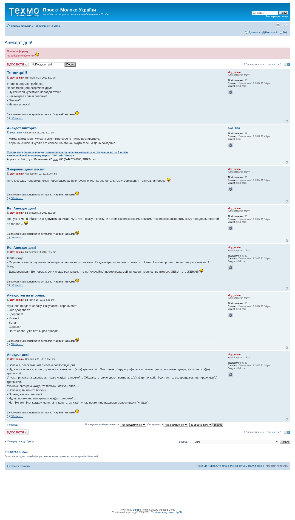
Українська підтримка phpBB (166, 512)
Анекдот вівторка (22, 128)
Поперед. (12, 424)
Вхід (285, 32)
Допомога (254, 32)
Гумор (56, 26)
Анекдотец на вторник (26, 295)
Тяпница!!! (17, 73)
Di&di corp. (17, 118)
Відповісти (17, 64)
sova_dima (16, 132)
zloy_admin (16, 77)
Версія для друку (277, 25)
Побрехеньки (42, 26)
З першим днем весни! (26, 169)
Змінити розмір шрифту (284, 25)
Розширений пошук (277, 16)
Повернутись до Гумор (20, 441)
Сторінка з (273, 64)
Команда (202, 465)
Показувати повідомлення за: (115, 424)
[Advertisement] (147, 480)
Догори (287, 121)
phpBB (136, 510)
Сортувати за (167, 424)
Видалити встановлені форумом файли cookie (237, 465)
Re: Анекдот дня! (21, 208)
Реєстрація (271, 32)
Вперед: (183, 441)
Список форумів (21, 26)
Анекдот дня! (18, 42)
